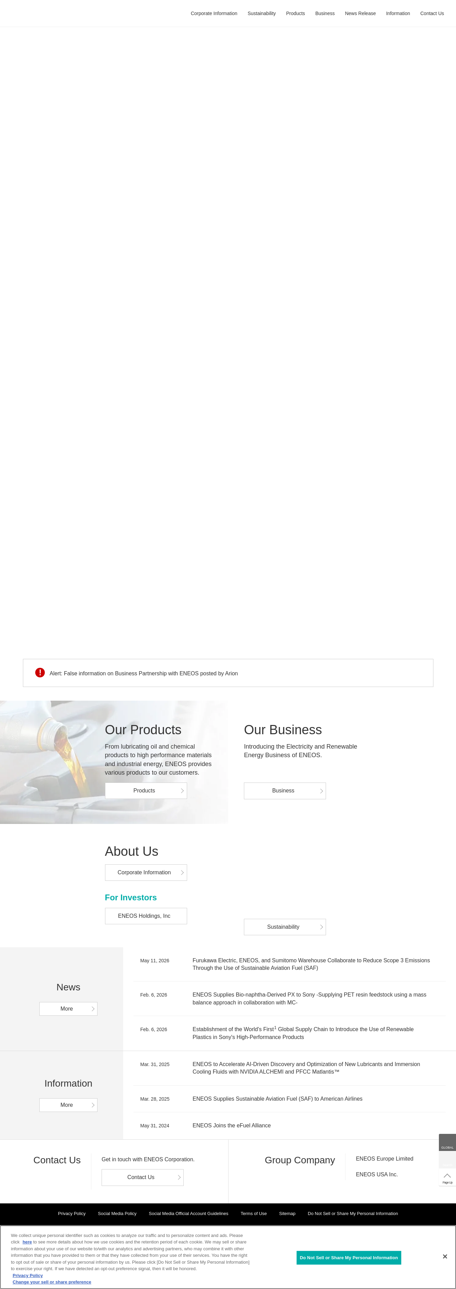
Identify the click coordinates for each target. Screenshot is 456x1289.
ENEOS (38, 13)
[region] (228, 1257)
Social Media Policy (117, 1213)
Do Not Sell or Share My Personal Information (353, 1213)
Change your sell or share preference (52, 1282)
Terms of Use (254, 1213)
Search (448, 1165)
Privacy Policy (72, 1213)
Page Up (448, 1182)
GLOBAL (447, 1147)
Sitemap (287, 1213)
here (27, 1241)
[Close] (445, 1256)
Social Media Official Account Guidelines (188, 1213)
